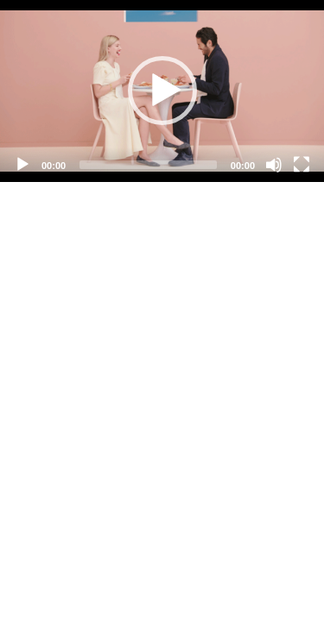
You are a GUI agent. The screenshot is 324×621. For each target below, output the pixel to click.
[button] (162, 90)
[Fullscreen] (301, 164)
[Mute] (274, 164)
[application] (162, 91)
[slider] (148, 164)
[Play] (22, 164)
